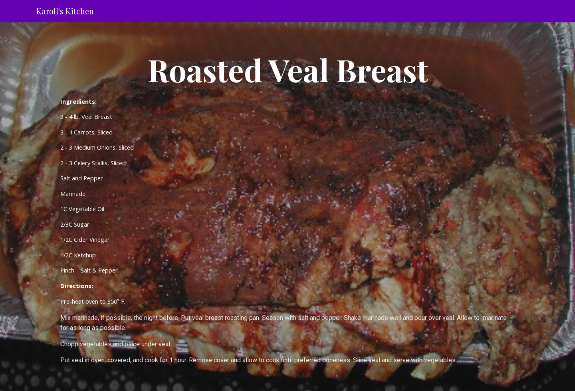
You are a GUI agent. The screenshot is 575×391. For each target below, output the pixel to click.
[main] (287, 207)
